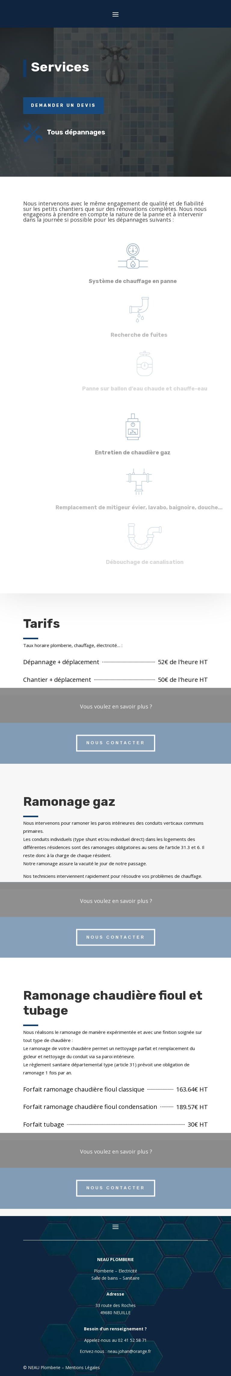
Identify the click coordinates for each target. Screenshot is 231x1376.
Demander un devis (63, 105)
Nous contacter (115, 736)
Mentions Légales (82, 1367)
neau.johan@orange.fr (129, 1351)
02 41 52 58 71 (132, 1340)
